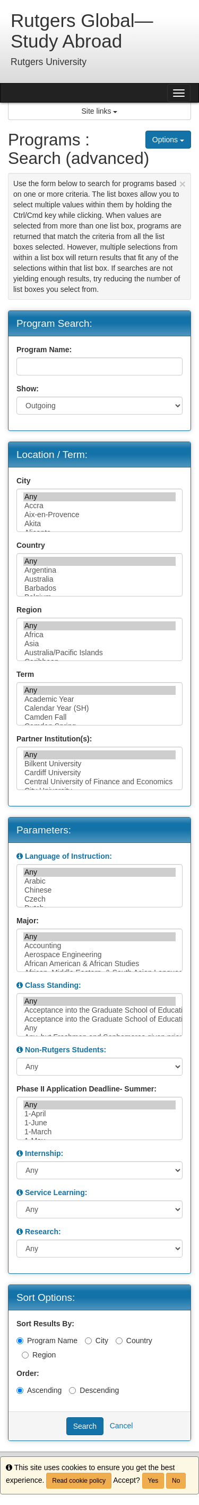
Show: (27, 388)
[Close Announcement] (182, 183)
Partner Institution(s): (54, 739)
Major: (27, 920)
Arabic (99, 881)
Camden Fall (99, 717)
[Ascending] (19, 1390)
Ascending (39, 1390)
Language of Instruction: (68, 856)
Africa (99, 634)
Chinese (99, 890)
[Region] (25, 1355)
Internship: (44, 1153)
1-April (99, 1113)
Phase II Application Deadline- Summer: (86, 1089)
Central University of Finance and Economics (99, 781)
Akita (99, 523)
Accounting (99, 945)
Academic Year (99, 699)
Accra (99, 505)
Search (85, 1426)
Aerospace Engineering (99, 954)
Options (168, 139)
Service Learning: (56, 1192)
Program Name (46, 1340)
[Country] (119, 1340)
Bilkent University (99, 763)
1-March (99, 1131)
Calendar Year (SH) (99, 708)
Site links (100, 111)
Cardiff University (99, 772)
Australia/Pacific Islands (99, 652)
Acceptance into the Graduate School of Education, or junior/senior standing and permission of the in (99, 1010)
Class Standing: (53, 985)
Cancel (121, 1425)
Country (30, 545)
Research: (43, 1231)
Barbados (99, 588)
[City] (88, 1340)
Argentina (99, 570)
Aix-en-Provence (99, 514)
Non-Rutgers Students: (65, 1049)
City (23, 480)
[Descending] (72, 1390)
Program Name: (44, 349)
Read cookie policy (79, 1480)
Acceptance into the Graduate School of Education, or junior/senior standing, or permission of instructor (99, 1019)
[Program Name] (19, 1340)
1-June (99, 1122)
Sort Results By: (45, 1323)
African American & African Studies (99, 963)
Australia (99, 579)
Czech (99, 899)
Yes (153, 1480)
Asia (99, 643)
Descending (94, 1390)
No (176, 1480)
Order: (27, 1373)
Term (25, 674)
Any (99, 496)
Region (28, 609)
